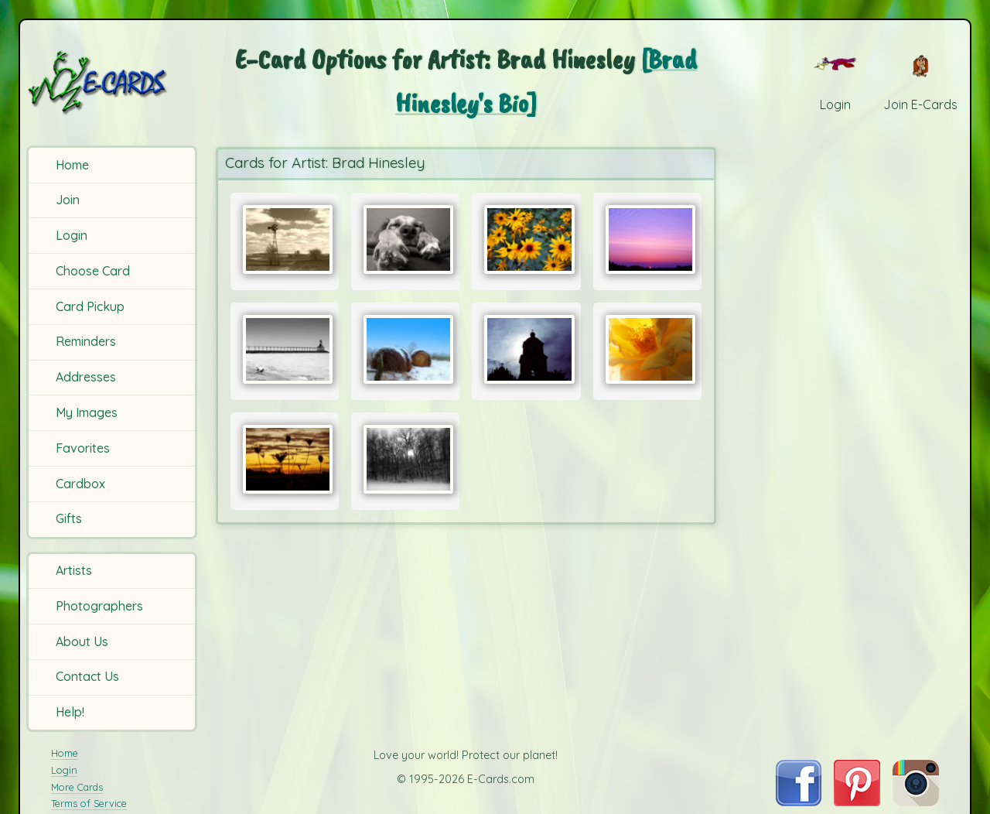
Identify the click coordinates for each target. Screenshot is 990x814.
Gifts (69, 518)
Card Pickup (90, 306)
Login (71, 235)
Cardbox (80, 483)
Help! (70, 712)
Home (72, 165)
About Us (82, 641)
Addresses (86, 377)
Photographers (99, 606)
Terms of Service (89, 803)
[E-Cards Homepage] (114, 82)
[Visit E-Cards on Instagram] (916, 801)
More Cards (77, 787)
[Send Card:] (284, 239)
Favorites (83, 448)
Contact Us (87, 676)
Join (68, 199)
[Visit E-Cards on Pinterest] (857, 801)
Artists (74, 570)
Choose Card (93, 271)
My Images (87, 412)
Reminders (86, 341)
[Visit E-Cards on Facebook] (798, 801)
